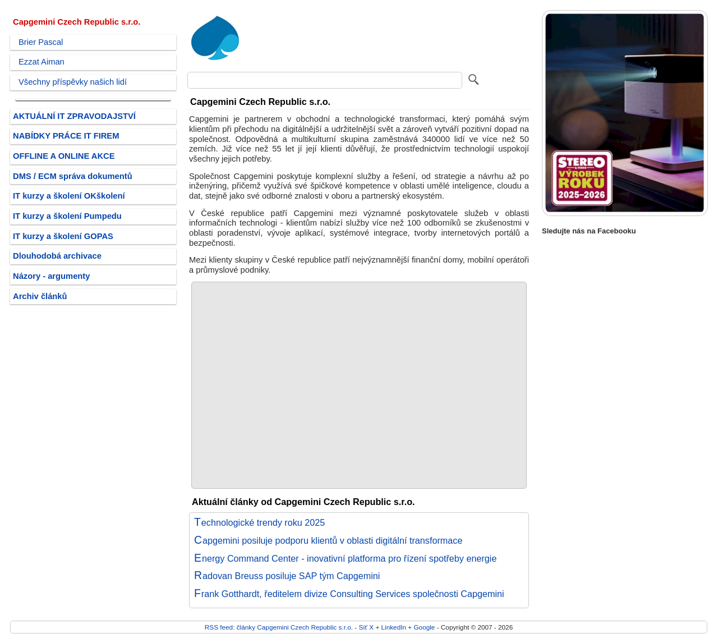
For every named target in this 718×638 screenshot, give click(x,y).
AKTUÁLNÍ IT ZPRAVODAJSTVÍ (74, 116)
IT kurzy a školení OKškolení (69, 195)
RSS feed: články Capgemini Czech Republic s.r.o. (279, 627)
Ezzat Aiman (42, 61)
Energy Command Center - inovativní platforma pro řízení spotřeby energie (345, 558)
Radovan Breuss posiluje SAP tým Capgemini (287, 576)
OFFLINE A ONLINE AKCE (64, 156)
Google (424, 627)
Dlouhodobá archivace (57, 255)
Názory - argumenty (51, 276)
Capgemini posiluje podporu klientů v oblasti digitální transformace (328, 540)
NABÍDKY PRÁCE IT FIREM (66, 135)
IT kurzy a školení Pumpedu (67, 216)
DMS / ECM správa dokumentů (72, 176)
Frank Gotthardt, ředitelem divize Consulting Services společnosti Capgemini (349, 594)
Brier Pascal (41, 42)
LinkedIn (393, 627)
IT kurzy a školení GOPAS (63, 236)
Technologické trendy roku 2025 (259, 522)
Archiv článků (40, 296)
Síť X (366, 627)
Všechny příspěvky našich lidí (73, 81)
